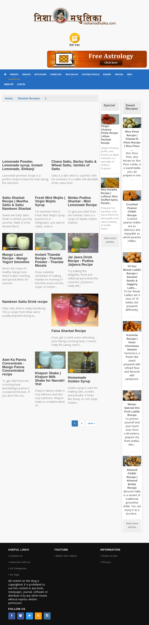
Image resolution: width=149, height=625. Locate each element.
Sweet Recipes (132, 107)
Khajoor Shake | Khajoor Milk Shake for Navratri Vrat (49, 378)
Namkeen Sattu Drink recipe (25, 302)
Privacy (106, 562)
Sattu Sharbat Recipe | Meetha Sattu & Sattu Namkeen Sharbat (16, 203)
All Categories (18, 568)
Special (109, 105)
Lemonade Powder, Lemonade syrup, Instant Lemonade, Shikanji (22, 165)
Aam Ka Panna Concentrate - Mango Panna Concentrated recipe (14, 367)
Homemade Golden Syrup (79, 379)
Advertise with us (20, 562)
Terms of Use (110, 555)
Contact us (16, 555)
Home (9, 98)
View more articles (110, 240)
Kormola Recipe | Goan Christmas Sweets (132, 342)
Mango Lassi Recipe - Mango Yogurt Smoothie (15, 258)
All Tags (14, 574)
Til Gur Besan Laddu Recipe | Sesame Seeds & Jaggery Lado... (132, 277)
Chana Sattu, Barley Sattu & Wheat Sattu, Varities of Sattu (74, 165)
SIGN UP (8, 84)
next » (91, 423)
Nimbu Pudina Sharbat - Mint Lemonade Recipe (82, 201)
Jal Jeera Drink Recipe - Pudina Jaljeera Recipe (80, 260)
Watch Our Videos (66, 555)
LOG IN (21, 84)
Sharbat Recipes (29, 98)
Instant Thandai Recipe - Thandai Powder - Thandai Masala (49, 260)
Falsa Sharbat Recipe (68, 331)
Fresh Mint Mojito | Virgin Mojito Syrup (50, 201)
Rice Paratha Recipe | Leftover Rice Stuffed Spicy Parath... (109, 196)
